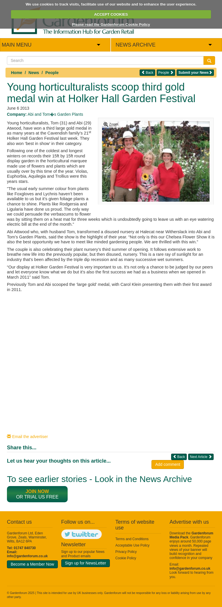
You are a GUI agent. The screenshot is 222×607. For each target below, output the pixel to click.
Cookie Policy (125, 558)
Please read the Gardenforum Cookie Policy (111, 24)
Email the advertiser (27, 436)
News (34, 72)
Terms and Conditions (132, 539)
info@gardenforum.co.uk (27, 556)
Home (16, 72)
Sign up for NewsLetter (85, 563)
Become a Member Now (32, 564)
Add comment (167, 464)
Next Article (201, 457)
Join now (37, 491)
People (52, 72)
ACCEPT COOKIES (111, 14)
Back (147, 72)
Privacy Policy (126, 552)
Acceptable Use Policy (132, 545)
